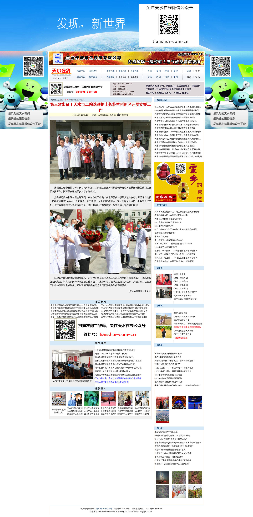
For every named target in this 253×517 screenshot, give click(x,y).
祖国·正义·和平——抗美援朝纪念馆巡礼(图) (173, 243)
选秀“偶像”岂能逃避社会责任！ (168, 357)
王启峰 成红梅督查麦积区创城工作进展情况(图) (115, 350)
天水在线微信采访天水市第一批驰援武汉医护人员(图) (142, 411)
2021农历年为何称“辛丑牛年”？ (168, 222)
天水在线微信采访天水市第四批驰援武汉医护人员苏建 (75, 411)
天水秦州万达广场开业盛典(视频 (188, 324)
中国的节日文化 (161, 236)
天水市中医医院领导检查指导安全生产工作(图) (175, 146)
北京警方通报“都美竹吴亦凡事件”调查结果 (173, 460)
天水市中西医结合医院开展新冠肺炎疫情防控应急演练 (124, 308)
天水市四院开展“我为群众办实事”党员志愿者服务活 (177, 124)
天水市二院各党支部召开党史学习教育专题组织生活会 (124, 311)
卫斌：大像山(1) (181, 285)
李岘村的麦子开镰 (181, 320)
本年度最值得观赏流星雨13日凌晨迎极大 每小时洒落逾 (178, 442)
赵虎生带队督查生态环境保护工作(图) (111, 353)
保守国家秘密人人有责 (183, 331)
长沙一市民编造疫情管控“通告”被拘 (170, 450)
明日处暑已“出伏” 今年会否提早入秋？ (171, 439)
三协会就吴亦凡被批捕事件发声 (168, 353)
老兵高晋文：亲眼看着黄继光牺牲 (169, 240)
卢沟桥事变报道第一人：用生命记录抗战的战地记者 (177, 212)
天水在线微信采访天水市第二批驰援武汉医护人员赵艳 (108, 411)
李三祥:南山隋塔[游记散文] (185, 299)
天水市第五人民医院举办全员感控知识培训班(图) (176, 121)
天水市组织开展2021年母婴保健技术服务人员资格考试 (178, 132)
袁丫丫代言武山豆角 (182, 334)
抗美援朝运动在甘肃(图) (165, 233)
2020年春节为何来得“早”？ (166, 247)
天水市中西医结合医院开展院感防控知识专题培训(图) (73, 305)
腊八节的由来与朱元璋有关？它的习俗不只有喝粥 (176, 229)
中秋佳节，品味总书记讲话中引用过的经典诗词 (175, 254)
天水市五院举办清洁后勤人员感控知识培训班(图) (176, 142)
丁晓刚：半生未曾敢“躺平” (185, 292)
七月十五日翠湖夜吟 (182, 295)
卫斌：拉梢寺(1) (181, 281)
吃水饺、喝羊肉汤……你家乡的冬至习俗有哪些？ (176, 251)
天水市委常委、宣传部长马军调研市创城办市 (72, 381)
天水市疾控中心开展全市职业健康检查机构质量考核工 (178, 139)
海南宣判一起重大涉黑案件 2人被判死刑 (172, 464)
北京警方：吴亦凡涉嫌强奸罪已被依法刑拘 (173, 453)
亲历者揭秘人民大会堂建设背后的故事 (171, 215)
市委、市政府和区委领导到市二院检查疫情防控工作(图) (74, 317)
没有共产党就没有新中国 (184, 316)
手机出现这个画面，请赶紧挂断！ (169, 457)
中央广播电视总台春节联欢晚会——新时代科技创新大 (178, 385)
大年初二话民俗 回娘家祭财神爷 (168, 219)
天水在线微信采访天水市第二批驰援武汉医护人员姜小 (125, 411)
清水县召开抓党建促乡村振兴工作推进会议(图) (115, 364)
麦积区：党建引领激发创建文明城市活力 (112, 371)
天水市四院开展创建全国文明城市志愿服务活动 (175, 128)
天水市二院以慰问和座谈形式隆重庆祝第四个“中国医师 (74, 311)
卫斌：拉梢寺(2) (181, 278)
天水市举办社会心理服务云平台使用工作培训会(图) (176, 135)
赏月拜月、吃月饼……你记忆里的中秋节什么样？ (176, 258)
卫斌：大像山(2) (181, 288)
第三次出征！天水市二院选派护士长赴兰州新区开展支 (178, 107)
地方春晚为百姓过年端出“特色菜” (169, 382)
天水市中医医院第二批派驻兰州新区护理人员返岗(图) (177, 149)
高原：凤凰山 (180, 274)
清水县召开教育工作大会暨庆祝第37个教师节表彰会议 (118, 368)
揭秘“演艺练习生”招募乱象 (166, 432)
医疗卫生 (75, 100)
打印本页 (122, 115)
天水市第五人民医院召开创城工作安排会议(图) (175, 117)
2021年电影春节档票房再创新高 (168, 378)
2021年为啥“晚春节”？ (164, 226)
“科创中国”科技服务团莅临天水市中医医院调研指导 (177, 110)
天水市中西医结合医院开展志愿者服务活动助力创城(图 (178, 156)
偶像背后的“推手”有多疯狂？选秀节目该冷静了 (175, 361)
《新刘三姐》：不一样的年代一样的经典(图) (174, 368)
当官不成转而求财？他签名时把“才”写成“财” (174, 446)
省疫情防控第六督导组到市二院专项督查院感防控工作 (74, 314)
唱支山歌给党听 (180, 313)
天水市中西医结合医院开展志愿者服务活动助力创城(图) (125, 305)
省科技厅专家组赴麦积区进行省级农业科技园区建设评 (118, 375)
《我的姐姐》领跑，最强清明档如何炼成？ (173, 371)
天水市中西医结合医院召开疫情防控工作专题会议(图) (124, 317)
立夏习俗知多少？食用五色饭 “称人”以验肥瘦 (174, 261)
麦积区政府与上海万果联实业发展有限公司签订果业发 (118, 361)
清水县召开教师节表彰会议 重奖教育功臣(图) (114, 357)
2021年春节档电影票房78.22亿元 (168, 375)
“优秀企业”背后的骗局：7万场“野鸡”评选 (172, 435)
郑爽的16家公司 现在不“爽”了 (167, 364)
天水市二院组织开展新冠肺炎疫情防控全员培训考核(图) (74, 308)
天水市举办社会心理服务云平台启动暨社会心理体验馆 (178, 153)
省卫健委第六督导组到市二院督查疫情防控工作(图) (123, 314)
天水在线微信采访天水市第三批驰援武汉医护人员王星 (91, 411)
